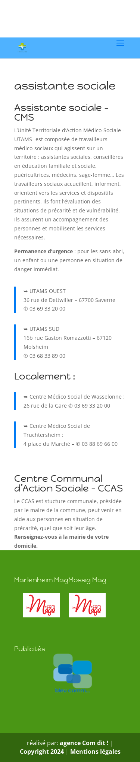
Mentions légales (95, 751)
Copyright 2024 (42, 751)
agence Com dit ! (85, 743)
